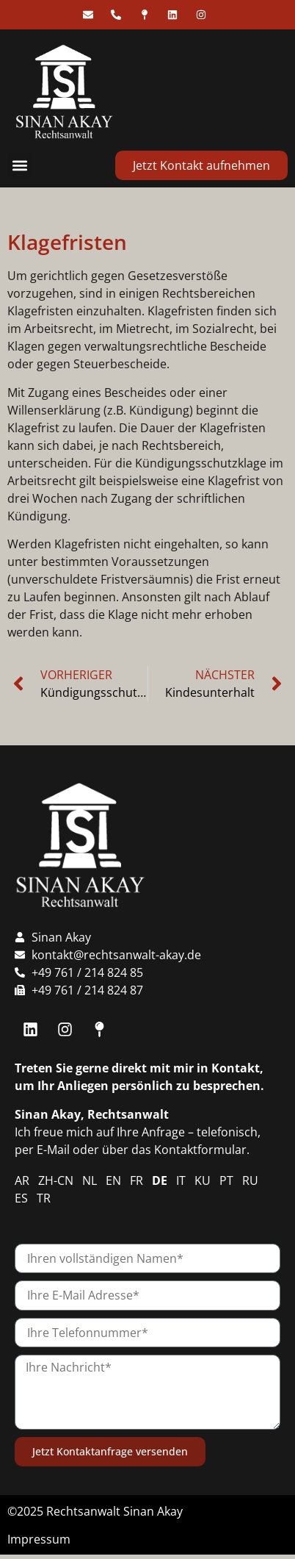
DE (159, 1180)
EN (113, 1180)
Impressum (38, 1539)
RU (250, 1180)
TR (44, 1198)
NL (89, 1180)
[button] (19, 166)
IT (181, 1180)
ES (21, 1198)
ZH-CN (55, 1180)
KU (202, 1180)
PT (226, 1180)
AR (22, 1180)
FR (136, 1180)
